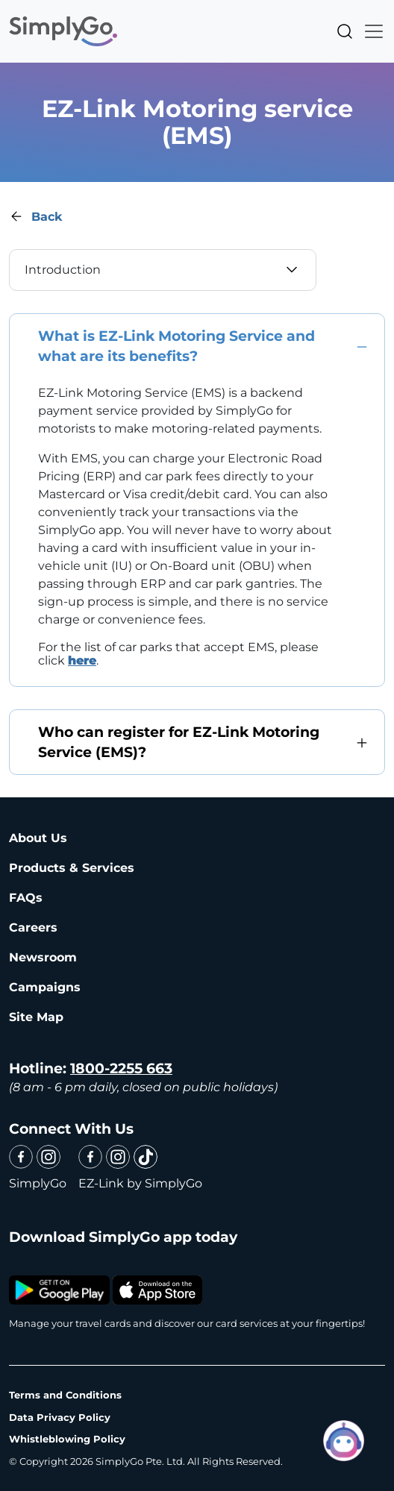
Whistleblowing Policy (67, 1439)
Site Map (36, 1017)
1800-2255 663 (121, 1068)
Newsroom (43, 957)
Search (345, 31)
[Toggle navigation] (369, 31)
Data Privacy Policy (59, 1417)
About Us (38, 838)
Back (46, 217)
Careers (33, 927)
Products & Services (71, 868)
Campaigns (45, 987)
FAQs (26, 898)
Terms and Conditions (65, 1395)
